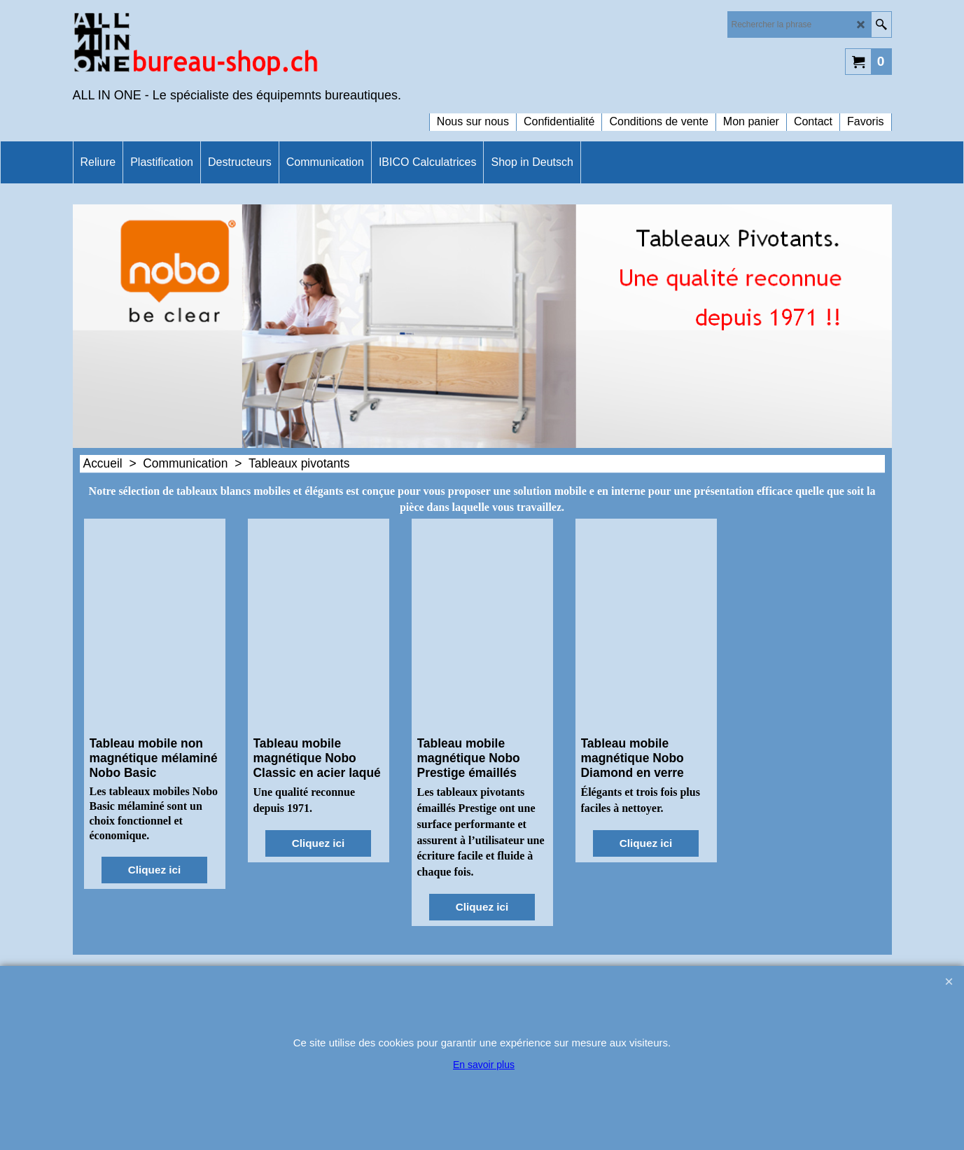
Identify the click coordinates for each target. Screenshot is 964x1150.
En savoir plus (484, 1064)
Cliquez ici (154, 870)
